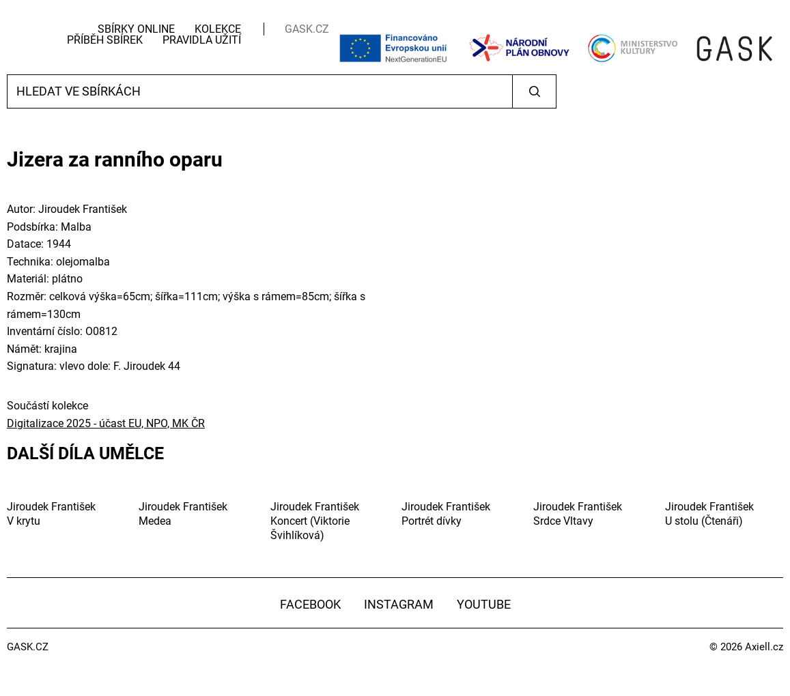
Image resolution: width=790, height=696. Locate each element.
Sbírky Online (136, 29)
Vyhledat (534, 91)
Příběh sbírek (105, 39)
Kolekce (218, 29)
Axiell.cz (764, 647)
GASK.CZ (307, 29)
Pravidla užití (202, 39)
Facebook (310, 604)
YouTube (484, 604)
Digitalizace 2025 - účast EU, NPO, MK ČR (106, 423)
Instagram (399, 604)
